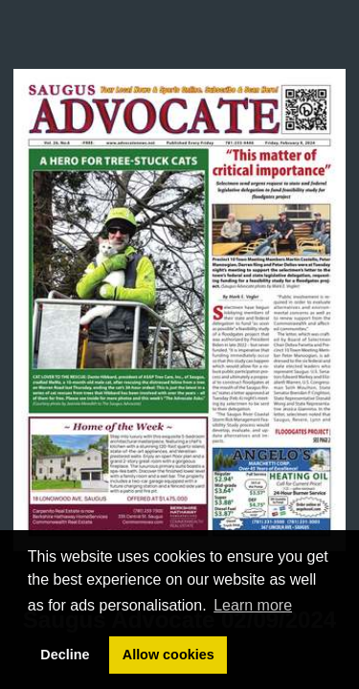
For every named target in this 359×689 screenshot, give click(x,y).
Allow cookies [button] (168, 654)
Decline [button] (64, 654)
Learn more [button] (252, 605)
